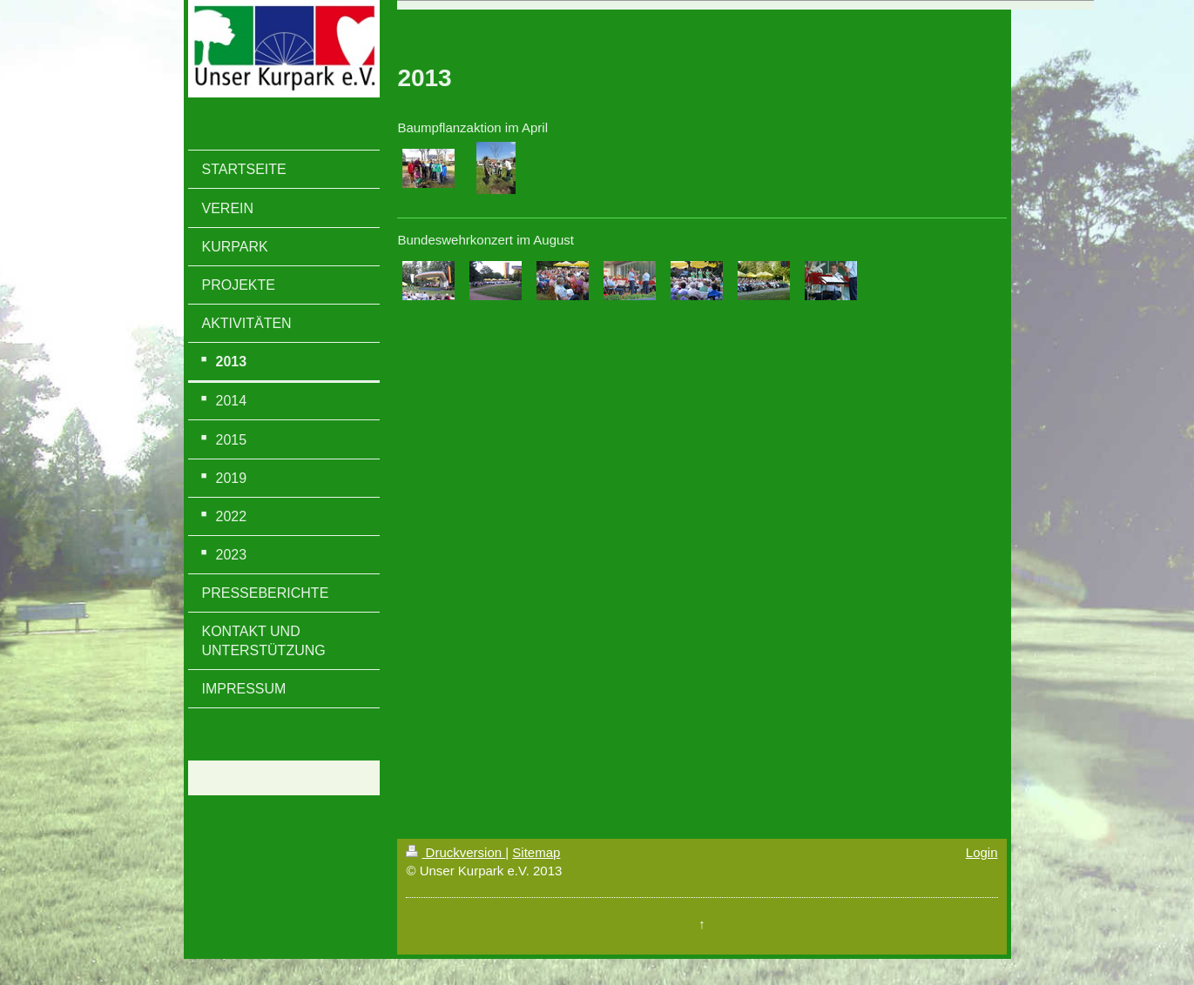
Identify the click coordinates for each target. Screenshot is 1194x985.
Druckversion (455, 852)
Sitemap (536, 852)
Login (982, 852)
